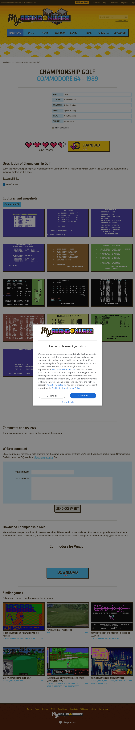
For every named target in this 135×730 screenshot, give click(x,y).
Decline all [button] (52, 395)
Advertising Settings (56, 384)
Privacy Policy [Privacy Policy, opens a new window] (73, 387)
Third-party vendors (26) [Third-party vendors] (63, 369)
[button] (67, 402)
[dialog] (67, 365)
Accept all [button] (83, 395)
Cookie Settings (58, 387)
